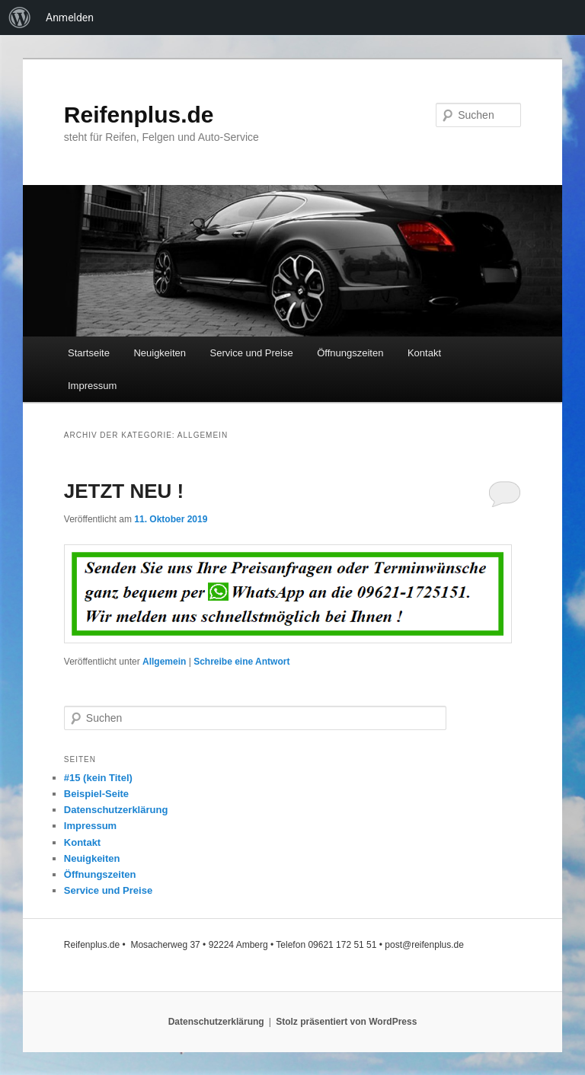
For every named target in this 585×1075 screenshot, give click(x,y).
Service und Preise (251, 353)
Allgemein (164, 661)
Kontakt (424, 353)
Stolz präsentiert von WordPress (346, 1021)
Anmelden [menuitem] (70, 17)
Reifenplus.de (139, 114)
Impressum (92, 385)
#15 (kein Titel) (98, 777)
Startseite (89, 353)
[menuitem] (20, 17)
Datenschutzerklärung (116, 809)
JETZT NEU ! (124, 491)
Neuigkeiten (159, 353)
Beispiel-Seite (96, 793)
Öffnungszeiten (350, 353)
